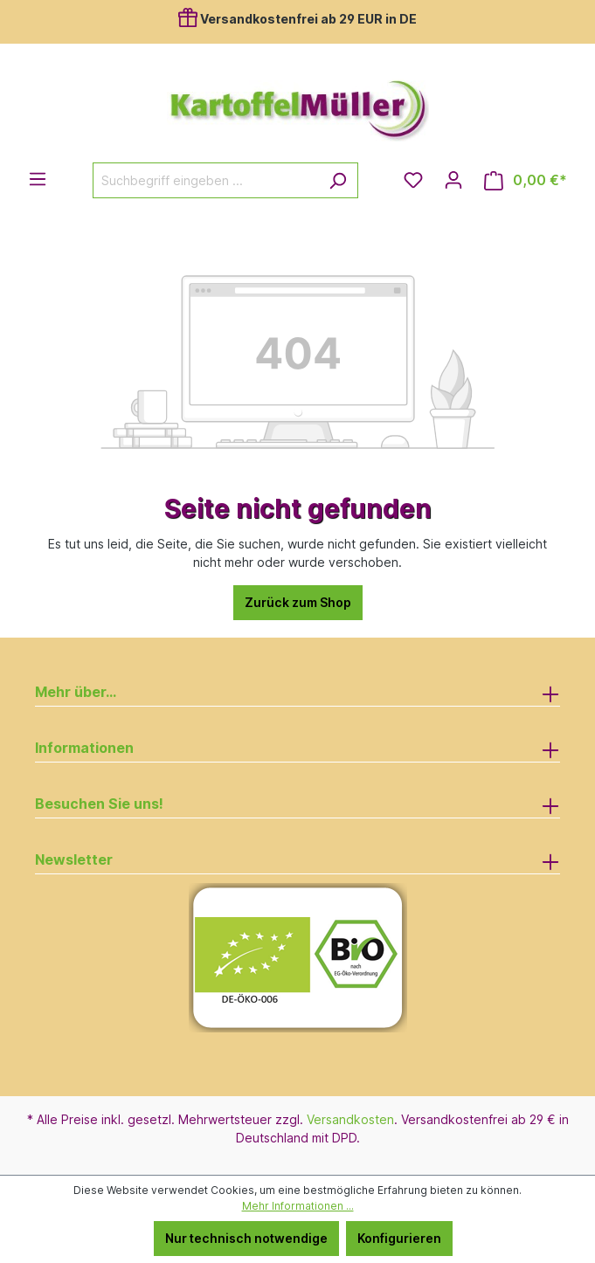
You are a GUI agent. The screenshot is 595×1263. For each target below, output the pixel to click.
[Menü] (37, 179)
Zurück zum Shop (298, 602)
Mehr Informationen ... (298, 1205)
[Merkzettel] (413, 180)
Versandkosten (350, 1119)
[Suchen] (337, 180)
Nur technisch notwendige (246, 1238)
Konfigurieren (399, 1238)
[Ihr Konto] (453, 180)
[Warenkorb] (526, 180)
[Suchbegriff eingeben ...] (205, 180)
